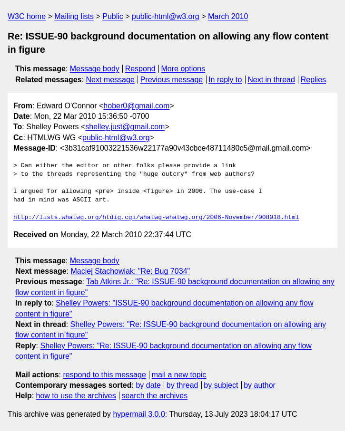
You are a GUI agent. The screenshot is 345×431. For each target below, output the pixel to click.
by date (148, 385)
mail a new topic (179, 375)
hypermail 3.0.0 (139, 414)
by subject (221, 385)
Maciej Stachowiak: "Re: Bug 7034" (130, 271)
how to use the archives (76, 396)
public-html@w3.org (165, 16)
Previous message (171, 80)
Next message (110, 80)
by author (260, 385)
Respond (140, 69)
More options (183, 69)
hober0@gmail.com (136, 106)
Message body (94, 69)
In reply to (225, 80)
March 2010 (228, 16)
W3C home (27, 16)
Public (112, 16)
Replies (313, 80)
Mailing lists (74, 16)
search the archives (155, 396)
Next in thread (271, 80)
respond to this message (104, 375)
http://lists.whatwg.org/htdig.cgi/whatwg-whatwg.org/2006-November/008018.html (156, 217)
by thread (182, 385)
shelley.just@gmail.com (125, 127)
